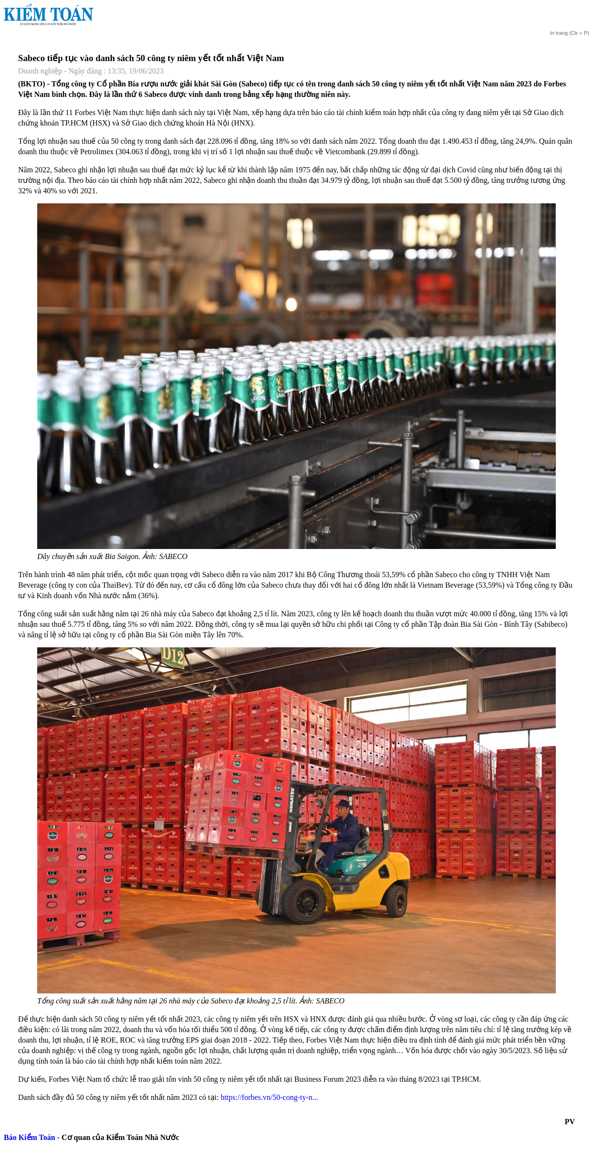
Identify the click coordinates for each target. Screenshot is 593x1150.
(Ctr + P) (569, 33)
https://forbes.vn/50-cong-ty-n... (269, 1097)
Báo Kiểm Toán (29, 1137)
